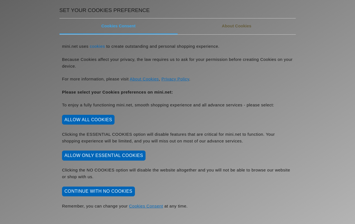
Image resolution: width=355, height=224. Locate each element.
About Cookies (236, 25)
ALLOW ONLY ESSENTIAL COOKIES (104, 155)
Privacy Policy (175, 79)
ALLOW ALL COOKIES (88, 119)
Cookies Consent (118, 25)
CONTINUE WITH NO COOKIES (98, 191)
